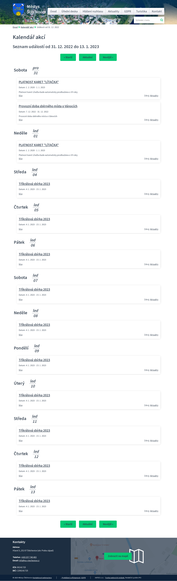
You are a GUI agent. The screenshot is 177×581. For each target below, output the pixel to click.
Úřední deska (70, 11)
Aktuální (87, 57)
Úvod (53, 11)
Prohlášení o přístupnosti (71, 578)
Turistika (141, 11)
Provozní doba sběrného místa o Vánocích (48, 106)
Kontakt (157, 11)
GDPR (127, 11)
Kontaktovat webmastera (42, 578)
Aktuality (113, 11)
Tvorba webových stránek (114, 578)
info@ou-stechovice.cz (29, 560)
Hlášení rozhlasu (93, 11)
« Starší (67, 57)
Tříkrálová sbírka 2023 (34, 184)
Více (20, 95)
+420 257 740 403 (29, 557)
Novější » (109, 57)
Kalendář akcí (27, 27)
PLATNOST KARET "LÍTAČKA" (39, 82)
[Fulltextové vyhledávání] (144, 20)
